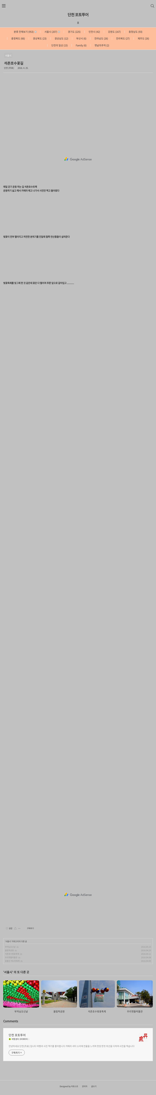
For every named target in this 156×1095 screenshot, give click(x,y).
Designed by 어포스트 (69, 1086)
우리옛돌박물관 (11, 957)
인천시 (94, 31)
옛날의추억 (101, 45)
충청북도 (18, 38)
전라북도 (123, 38)
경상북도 (39, 38)
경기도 (74, 31)
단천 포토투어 (78, 14)
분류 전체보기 (25, 31)
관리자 (84, 1086)
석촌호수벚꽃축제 (12, 953)
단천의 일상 (59, 45)
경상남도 (61, 38)
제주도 (143, 38)
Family (81, 45)
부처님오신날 (10, 946)
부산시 (81, 38)
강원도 (114, 31)
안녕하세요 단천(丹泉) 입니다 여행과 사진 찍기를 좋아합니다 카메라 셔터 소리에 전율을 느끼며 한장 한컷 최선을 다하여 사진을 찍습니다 (71, 1046)
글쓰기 (93, 1086)
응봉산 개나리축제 (12, 961)
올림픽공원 (9, 950)
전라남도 (101, 38)
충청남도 (135, 31)
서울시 (52, 31)
